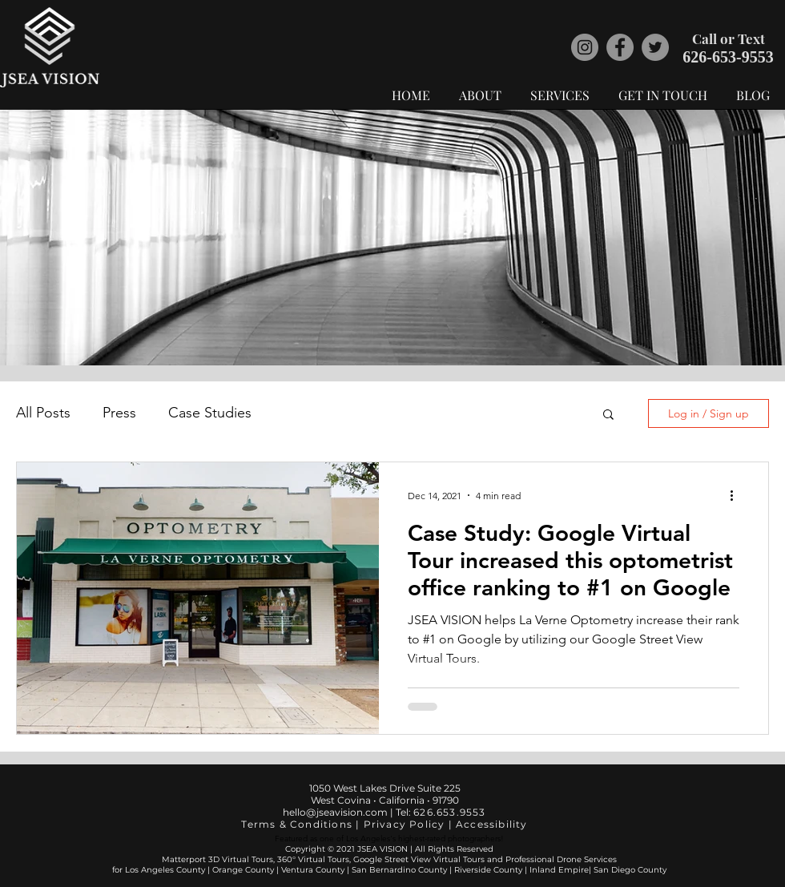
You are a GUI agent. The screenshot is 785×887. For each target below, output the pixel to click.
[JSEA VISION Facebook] (620, 47)
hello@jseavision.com (336, 812)
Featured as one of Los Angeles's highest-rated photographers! (389, 838)
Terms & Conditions (296, 824)
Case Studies (210, 412)
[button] (608, 415)
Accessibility (492, 824)
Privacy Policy (404, 824)
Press (119, 412)
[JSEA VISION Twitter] (655, 47)
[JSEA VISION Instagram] (584, 47)
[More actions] (737, 495)
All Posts (43, 412)
